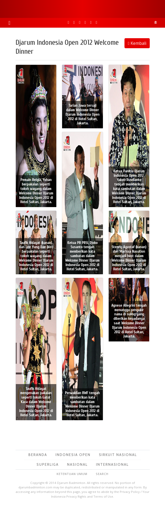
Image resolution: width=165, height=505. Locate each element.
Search (102, 474)
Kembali (137, 43)
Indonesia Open (73, 455)
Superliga (48, 464)
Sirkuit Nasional (118, 455)
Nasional (77, 464)
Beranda (37, 455)
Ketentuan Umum (72, 474)
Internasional (112, 464)
